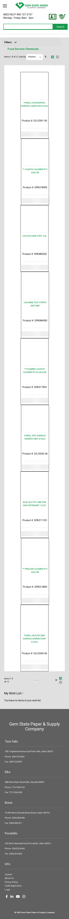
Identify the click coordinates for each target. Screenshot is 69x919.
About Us (9, 878)
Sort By (22, 57)
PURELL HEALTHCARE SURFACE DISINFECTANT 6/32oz (34, 638)
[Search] (60, 27)
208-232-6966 (18, 848)
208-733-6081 (18, 756)
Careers (8, 874)
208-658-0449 (18, 818)
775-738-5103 (18, 787)
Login (7, 889)
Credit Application (13, 885)
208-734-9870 (15, 761)
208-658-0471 (15, 823)
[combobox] (28, 27)
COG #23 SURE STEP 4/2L (34, 236)
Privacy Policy (11, 882)
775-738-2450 (15, 792)
